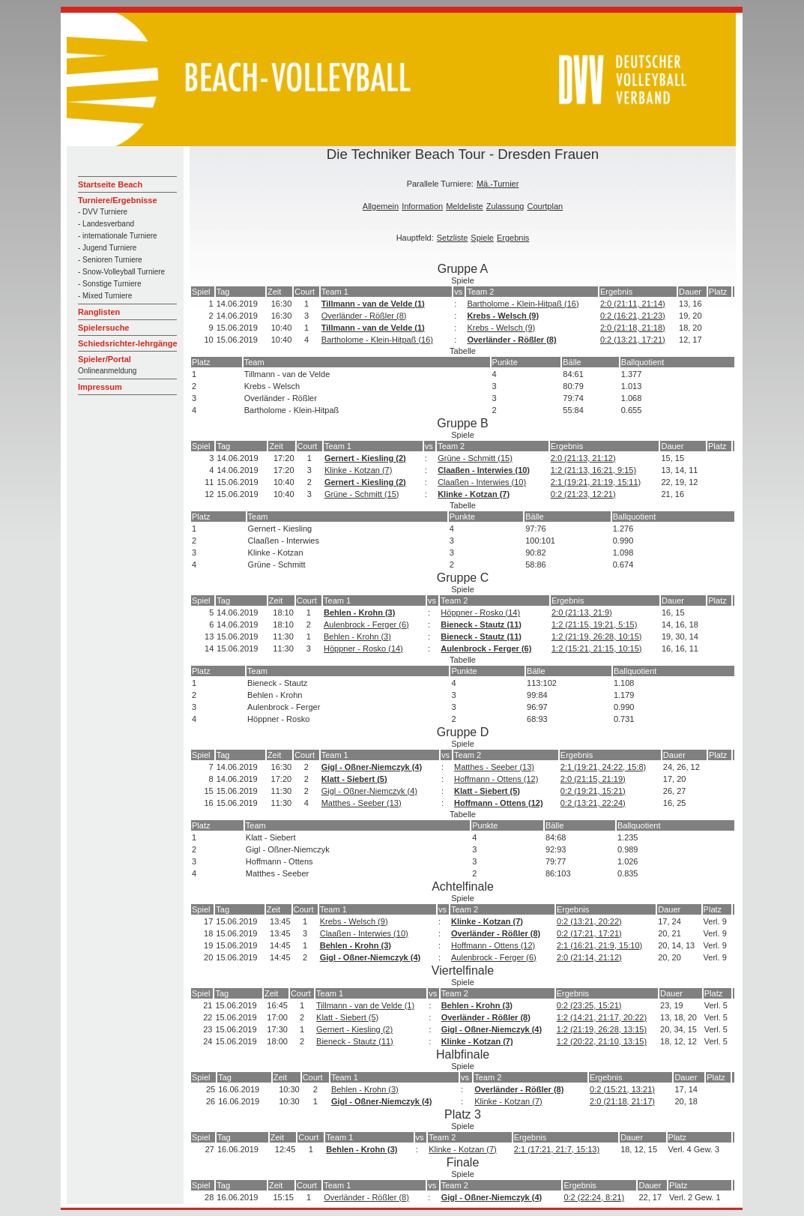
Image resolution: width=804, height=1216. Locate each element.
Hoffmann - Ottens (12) (496, 778)
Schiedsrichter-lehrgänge (128, 343)
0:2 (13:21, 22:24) (593, 802)
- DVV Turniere (102, 212)
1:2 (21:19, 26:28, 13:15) (602, 1029)
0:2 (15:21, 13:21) (622, 1089)
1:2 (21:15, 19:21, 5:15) (594, 624)
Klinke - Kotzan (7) (358, 470)
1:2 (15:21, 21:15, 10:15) (596, 648)
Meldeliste (464, 206)
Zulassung (505, 206)
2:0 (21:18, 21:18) (632, 327)
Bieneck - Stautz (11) (481, 624)
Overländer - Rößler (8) (364, 315)
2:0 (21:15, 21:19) (593, 778)
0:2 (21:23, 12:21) (583, 494)
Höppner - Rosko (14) (480, 612)
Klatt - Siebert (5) (354, 778)
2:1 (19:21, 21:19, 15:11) (596, 482)
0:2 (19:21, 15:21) (593, 790)
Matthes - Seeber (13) (494, 766)
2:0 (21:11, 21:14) (632, 303)
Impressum (100, 386)
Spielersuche (103, 327)
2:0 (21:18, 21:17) (622, 1101)
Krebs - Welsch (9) (503, 315)
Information (422, 206)
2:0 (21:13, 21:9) (581, 612)
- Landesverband (106, 224)
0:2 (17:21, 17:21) (589, 933)
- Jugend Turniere (107, 248)
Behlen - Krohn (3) (359, 612)
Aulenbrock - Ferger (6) (366, 624)
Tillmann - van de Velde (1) (373, 303)
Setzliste (452, 237)
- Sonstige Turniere (110, 284)
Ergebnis (513, 237)
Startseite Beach (110, 184)
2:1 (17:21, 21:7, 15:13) (556, 1149)
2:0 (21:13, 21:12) (583, 458)
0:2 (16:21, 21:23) (632, 315)
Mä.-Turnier (498, 183)
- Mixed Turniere (105, 296)
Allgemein (381, 206)
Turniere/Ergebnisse (117, 200)
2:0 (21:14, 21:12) (589, 957)
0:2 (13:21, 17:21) (632, 339)
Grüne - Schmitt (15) (475, 458)
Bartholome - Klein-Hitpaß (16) (522, 303)
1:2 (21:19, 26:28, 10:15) (596, 636)
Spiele (482, 237)
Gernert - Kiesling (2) (365, 458)
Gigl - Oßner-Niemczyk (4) (371, 766)
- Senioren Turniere (110, 260)
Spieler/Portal (104, 359)
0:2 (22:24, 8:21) (593, 1197)
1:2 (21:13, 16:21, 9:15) (593, 470)
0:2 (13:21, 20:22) (589, 921)
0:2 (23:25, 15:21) (589, 1005)
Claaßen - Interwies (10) (484, 470)
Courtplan (545, 206)
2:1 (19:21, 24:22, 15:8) (603, 766)
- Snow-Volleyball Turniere (121, 272)
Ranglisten (99, 311)
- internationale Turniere (117, 236)
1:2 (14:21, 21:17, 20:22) (602, 1017)
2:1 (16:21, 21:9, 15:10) (599, 945)
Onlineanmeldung (107, 371)
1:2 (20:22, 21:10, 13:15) (602, 1041)
